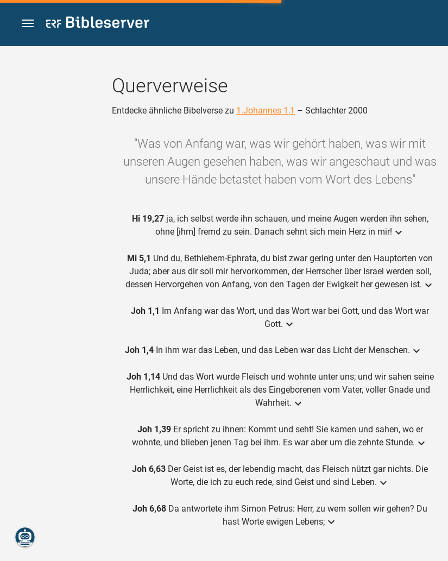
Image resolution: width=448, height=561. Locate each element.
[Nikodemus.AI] (25, 537)
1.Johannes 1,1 (265, 110)
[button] (28, 24)
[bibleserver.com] (97, 24)
